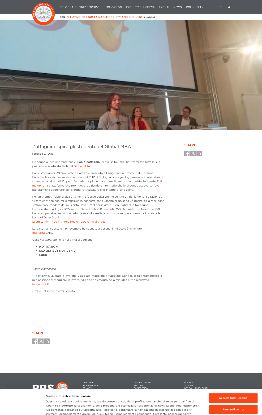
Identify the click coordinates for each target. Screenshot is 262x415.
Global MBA (82, 166)
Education (113, 7)
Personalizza (233, 385)
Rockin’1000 (40, 284)
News (177, 7)
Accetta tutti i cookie (233, 374)
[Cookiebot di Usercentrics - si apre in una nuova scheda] (22, 408)
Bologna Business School (80, 7)
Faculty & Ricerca (140, 7)
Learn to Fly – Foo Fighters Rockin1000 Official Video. (69, 221)
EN (222, 7)
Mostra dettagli (55, 408)
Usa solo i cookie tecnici (233, 397)
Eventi (164, 7)
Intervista (38, 232)
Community (194, 7)
